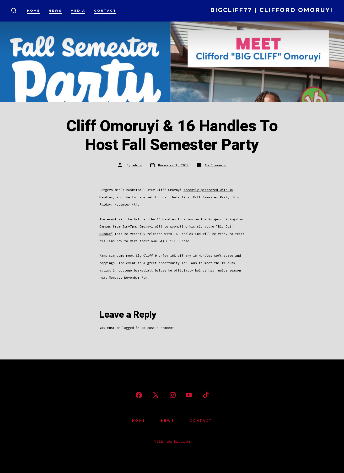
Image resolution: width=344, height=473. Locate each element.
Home (33, 10)
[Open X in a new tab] (155, 395)
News (55, 10)
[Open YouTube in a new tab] (189, 395)
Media (78, 10)
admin (137, 165)
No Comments (215, 165)
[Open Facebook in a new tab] (138, 395)
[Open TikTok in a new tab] (205, 395)
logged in (131, 328)
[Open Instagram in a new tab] (172, 395)
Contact (105, 10)
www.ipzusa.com (178, 442)
